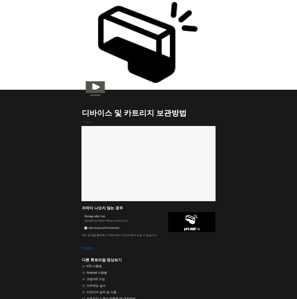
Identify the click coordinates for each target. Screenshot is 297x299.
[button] (148, 222)
